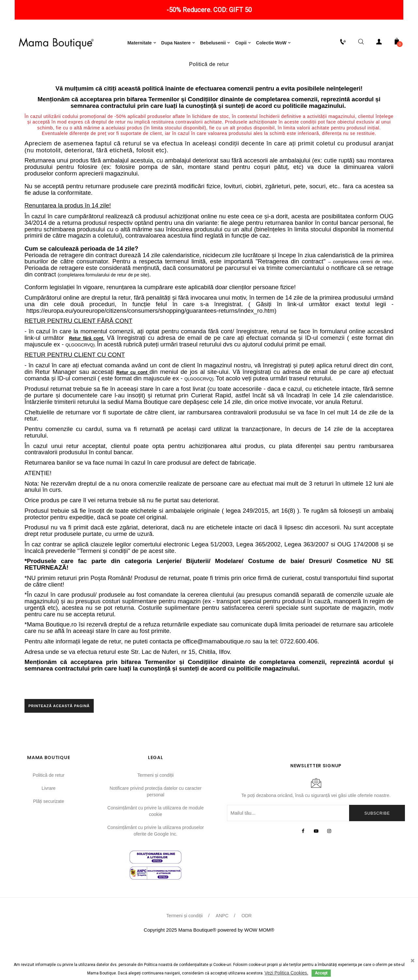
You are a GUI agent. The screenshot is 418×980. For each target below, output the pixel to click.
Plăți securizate (48, 837)
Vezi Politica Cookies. (286, 972)
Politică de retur (48, 811)
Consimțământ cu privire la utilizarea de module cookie (155, 848)
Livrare (48, 824)
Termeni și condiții (155, 811)
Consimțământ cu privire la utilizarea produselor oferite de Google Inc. (155, 867)
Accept (321, 973)
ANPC (222, 952)
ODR (247, 952)
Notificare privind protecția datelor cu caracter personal (155, 828)
